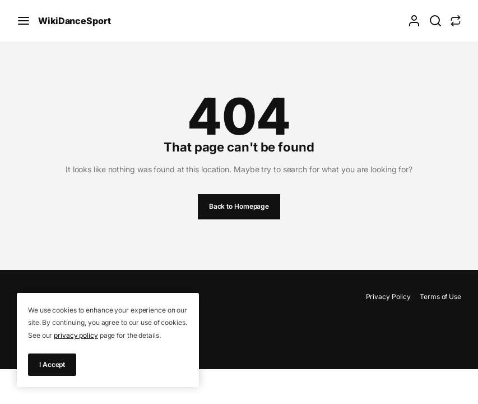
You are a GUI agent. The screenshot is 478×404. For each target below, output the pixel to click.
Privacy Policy (388, 296)
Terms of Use (440, 296)
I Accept (52, 364)
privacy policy (76, 335)
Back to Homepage (239, 206)
